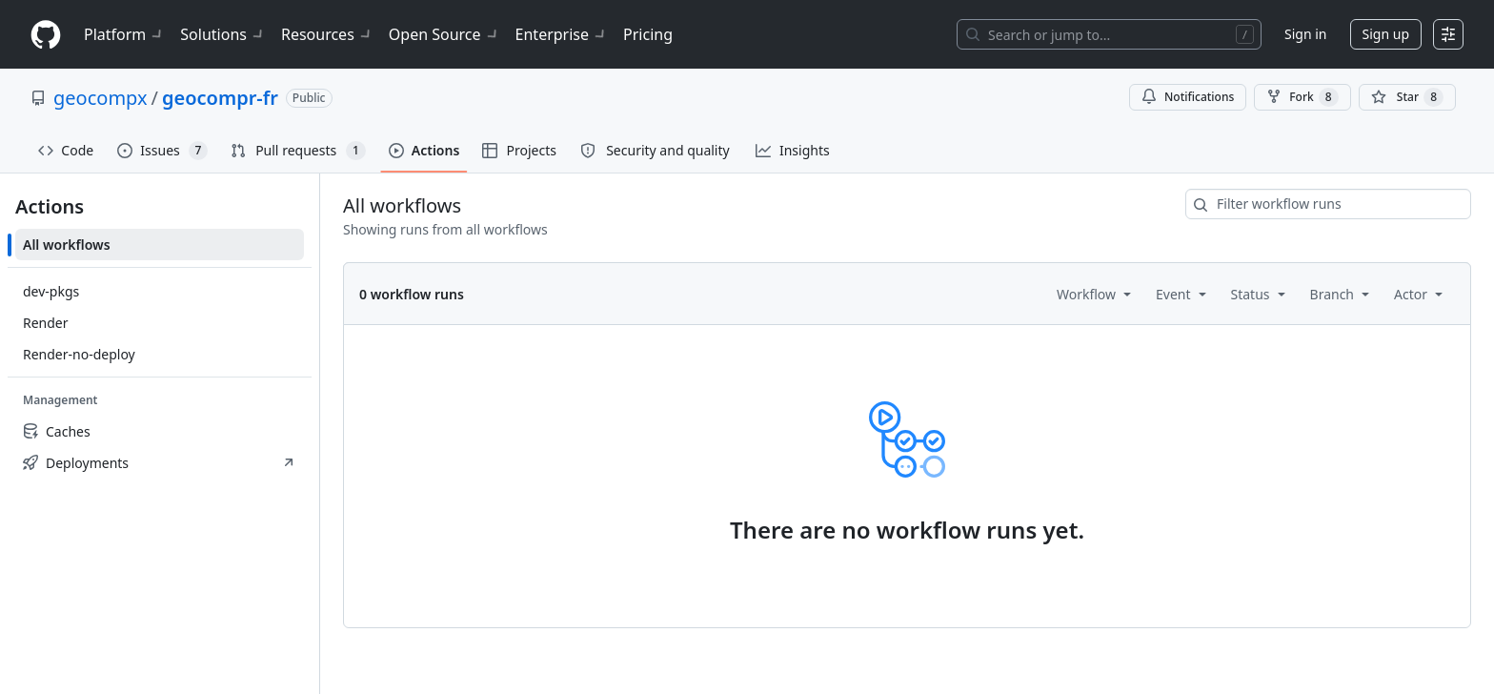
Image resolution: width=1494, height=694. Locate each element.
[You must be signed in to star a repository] (1407, 97)
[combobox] (1328, 204)
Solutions (223, 34)
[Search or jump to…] (1109, 34)
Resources (327, 34)
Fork (1302, 97)
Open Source (444, 34)
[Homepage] (45, 35)
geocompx (100, 98)
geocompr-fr (220, 98)
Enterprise (561, 34)
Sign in (1305, 34)
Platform (124, 34)
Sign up (1386, 34)
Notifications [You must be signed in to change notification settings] (1187, 97)
